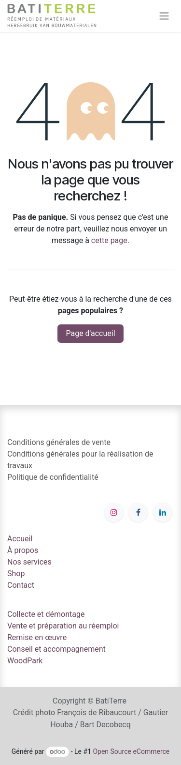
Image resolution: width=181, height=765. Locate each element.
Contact (20, 585)
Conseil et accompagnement (56, 649)
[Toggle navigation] (164, 16)
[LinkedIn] (162, 512)
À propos (22, 550)
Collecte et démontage (45, 614)
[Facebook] (138, 512)
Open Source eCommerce (131, 751)
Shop (16, 573)
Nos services (29, 561)
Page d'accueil (90, 333)
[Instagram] (114, 512)
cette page (109, 240)
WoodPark (24, 660)
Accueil (19, 538)
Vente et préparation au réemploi (63, 625)
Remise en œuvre (37, 637)
